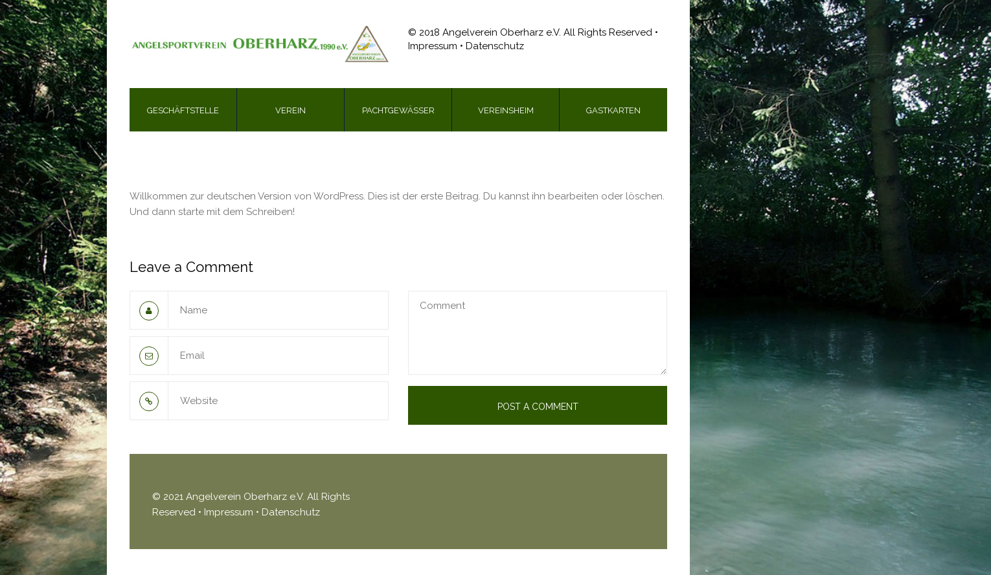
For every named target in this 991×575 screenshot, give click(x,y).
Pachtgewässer (398, 110)
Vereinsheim (506, 110)
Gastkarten (613, 110)
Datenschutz (291, 512)
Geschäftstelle (183, 110)
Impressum (230, 512)
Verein (290, 110)
